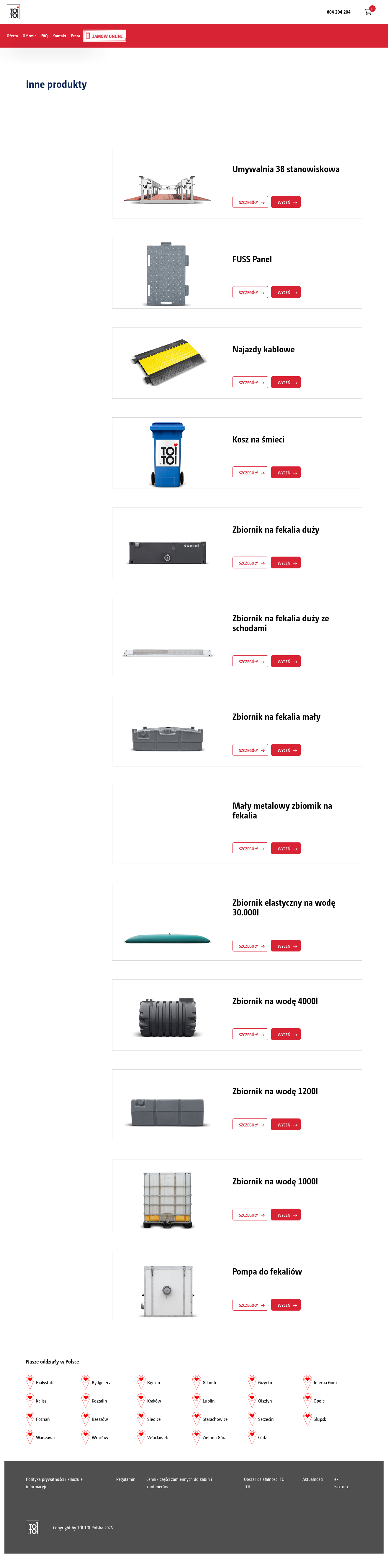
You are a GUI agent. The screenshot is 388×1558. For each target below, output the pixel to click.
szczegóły (248, 202)
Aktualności (312, 1479)
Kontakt (59, 35)
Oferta (12, 35)
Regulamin (125, 1479)
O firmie (30, 35)
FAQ (44, 35)
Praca (75, 35)
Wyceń (284, 202)
